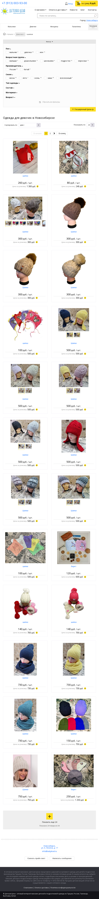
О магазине (28, 888)
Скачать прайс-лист (36, 858)
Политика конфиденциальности (62, 888)
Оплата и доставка (41, 888)
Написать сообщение (62, 858)
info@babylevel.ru (49, 851)
